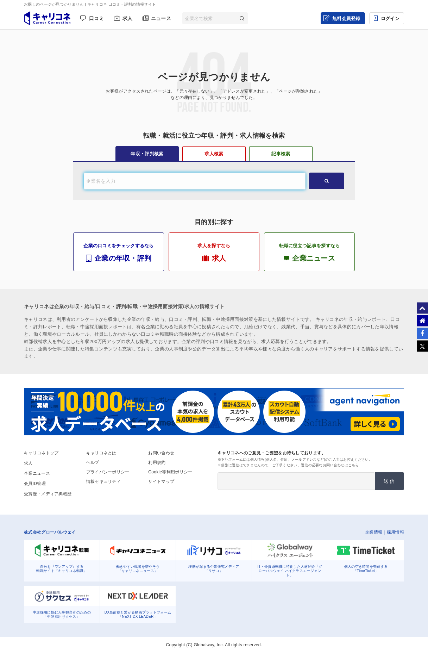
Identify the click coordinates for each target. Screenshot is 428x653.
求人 (127, 18)
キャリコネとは (101, 452)
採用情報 (395, 532)
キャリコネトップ (41, 452)
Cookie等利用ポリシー (170, 471)
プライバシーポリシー (108, 471)
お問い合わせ (161, 452)
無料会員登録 (346, 18)
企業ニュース (37, 473)
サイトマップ (161, 481)
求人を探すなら (214, 252)
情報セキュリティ (103, 481)
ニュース (161, 18)
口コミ (96, 18)
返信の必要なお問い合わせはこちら (330, 465)
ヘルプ (92, 462)
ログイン (390, 18)
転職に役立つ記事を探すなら (309, 252)
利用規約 (156, 462)
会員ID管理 (35, 483)
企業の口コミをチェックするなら (119, 252)
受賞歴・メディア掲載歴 (47, 493)
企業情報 (373, 532)
